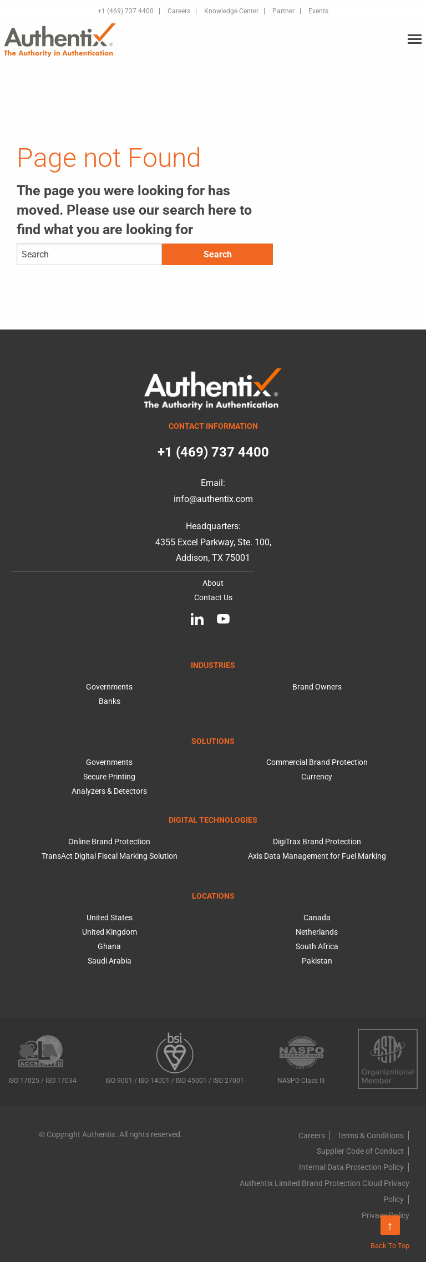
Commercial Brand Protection (317, 762)
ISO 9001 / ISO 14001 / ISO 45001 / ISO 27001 (174, 1057)
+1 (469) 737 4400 (126, 11)
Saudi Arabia (109, 960)
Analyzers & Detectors (109, 791)
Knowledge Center (231, 11)
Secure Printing (109, 776)
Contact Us (213, 597)
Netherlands (317, 932)
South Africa (317, 946)
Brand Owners (317, 686)
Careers (179, 11)
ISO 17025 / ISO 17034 (42, 1057)
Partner (283, 11)
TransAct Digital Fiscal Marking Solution (110, 856)
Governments (109, 686)
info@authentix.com (213, 499)
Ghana (109, 946)
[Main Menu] (415, 39)
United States (110, 917)
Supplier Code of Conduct (360, 1151)
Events (318, 11)
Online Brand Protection (109, 841)
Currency (316, 776)
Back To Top (390, 1232)
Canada (317, 917)
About (213, 583)
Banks (109, 701)
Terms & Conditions (370, 1135)
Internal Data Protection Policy (351, 1167)
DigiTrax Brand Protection (317, 841)
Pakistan (317, 960)
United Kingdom (109, 932)
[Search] (89, 254)
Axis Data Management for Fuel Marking (317, 856)
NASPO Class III (301, 1057)
